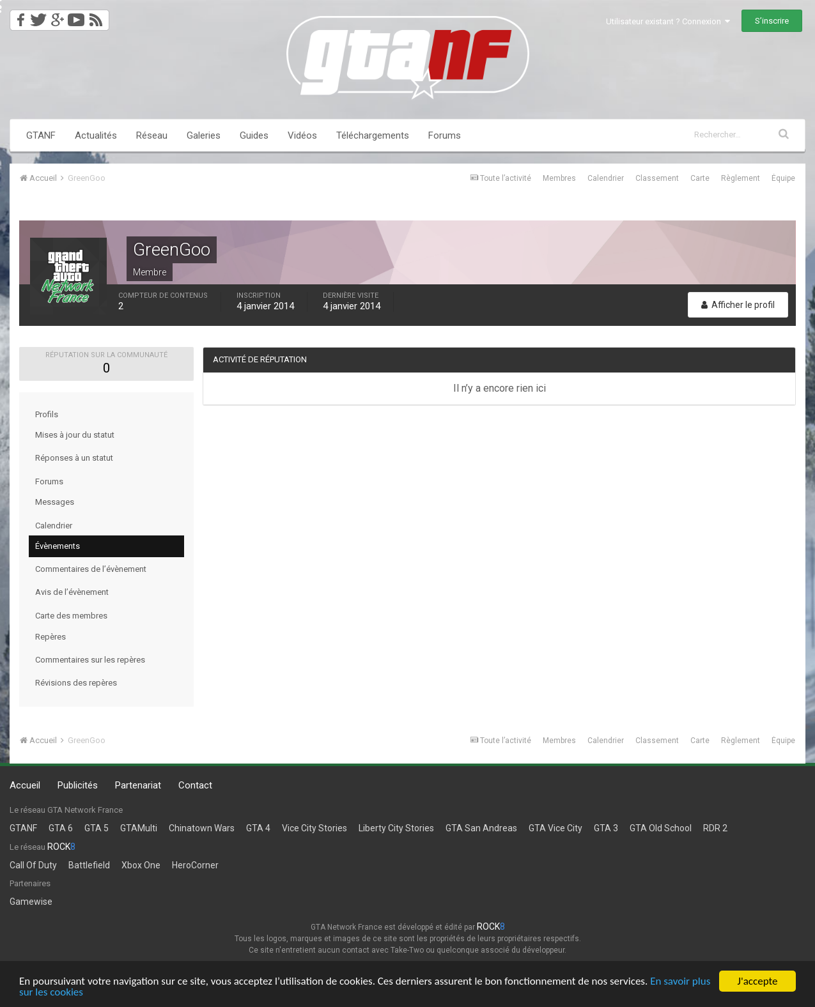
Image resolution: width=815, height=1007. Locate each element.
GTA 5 (96, 828)
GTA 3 (606, 828)
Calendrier (605, 178)
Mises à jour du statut (74, 435)
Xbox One (140, 865)
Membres (559, 178)
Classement (657, 178)
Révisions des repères (76, 683)
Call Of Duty (33, 865)
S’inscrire (772, 21)
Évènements (57, 546)
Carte (700, 178)
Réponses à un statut (74, 458)
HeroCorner (195, 865)
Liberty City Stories (396, 828)
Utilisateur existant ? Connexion (668, 21)
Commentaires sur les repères (90, 660)
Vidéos (302, 135)
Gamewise (31, 901)
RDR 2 (715, 828)
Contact (195, 785)
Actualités (96, 135)
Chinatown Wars (202, 828)
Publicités (78, 785)
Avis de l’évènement (72, 592)
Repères (50, 637)
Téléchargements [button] (372, 135)
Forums (444, 135)
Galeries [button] (204, 135)
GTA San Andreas (481, 828)
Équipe (783, 178)
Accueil (25, 785)
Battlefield (89, 865)
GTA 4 (258, 828)
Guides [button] (254, 135)
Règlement (740, 178)
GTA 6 (61, 828)
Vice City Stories (314, 828)
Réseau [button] (151, 135)
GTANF (41, 135)
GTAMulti (138, 828)
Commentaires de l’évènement (90, 569)
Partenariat (138, 785)
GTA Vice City (555, 828)
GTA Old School (661, 828)
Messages (54, 502)
